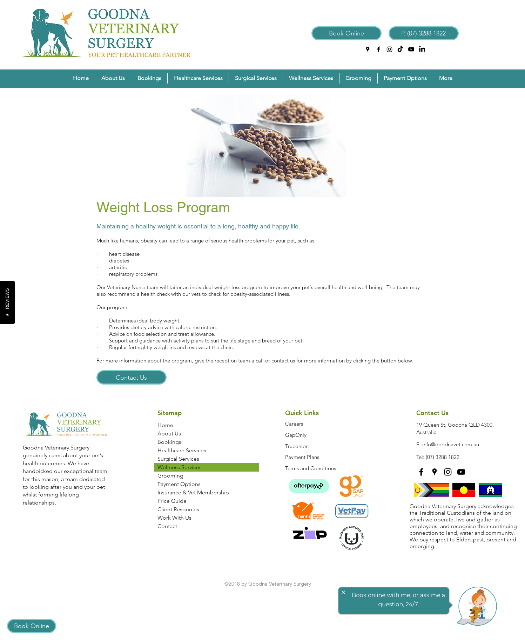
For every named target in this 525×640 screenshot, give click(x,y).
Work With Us (174, 517)
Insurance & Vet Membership (193, 492)
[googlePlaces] (367, 49)
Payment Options (179, 484)
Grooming (170, 475)
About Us (169, 433)
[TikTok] (400, 49)
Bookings (169, 442)
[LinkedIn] (422, 49)
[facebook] (378, 49)
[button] (113, 78)
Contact (167, 526)
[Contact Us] (131, 377)
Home (165, 425)
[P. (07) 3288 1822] (424, 33)
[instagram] (389, 49)
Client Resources (178, 509)
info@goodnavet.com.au (450, 444)
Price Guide (172, 501)
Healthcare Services (181, 450)
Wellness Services (179, 467)
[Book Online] (346, 33)
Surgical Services (178, 458)
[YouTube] (411, 49)
